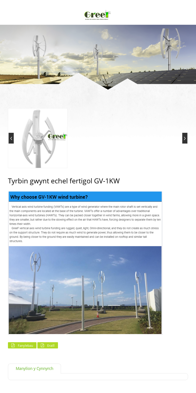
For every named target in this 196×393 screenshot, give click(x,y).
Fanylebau (25, 345)
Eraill (51, 345)
